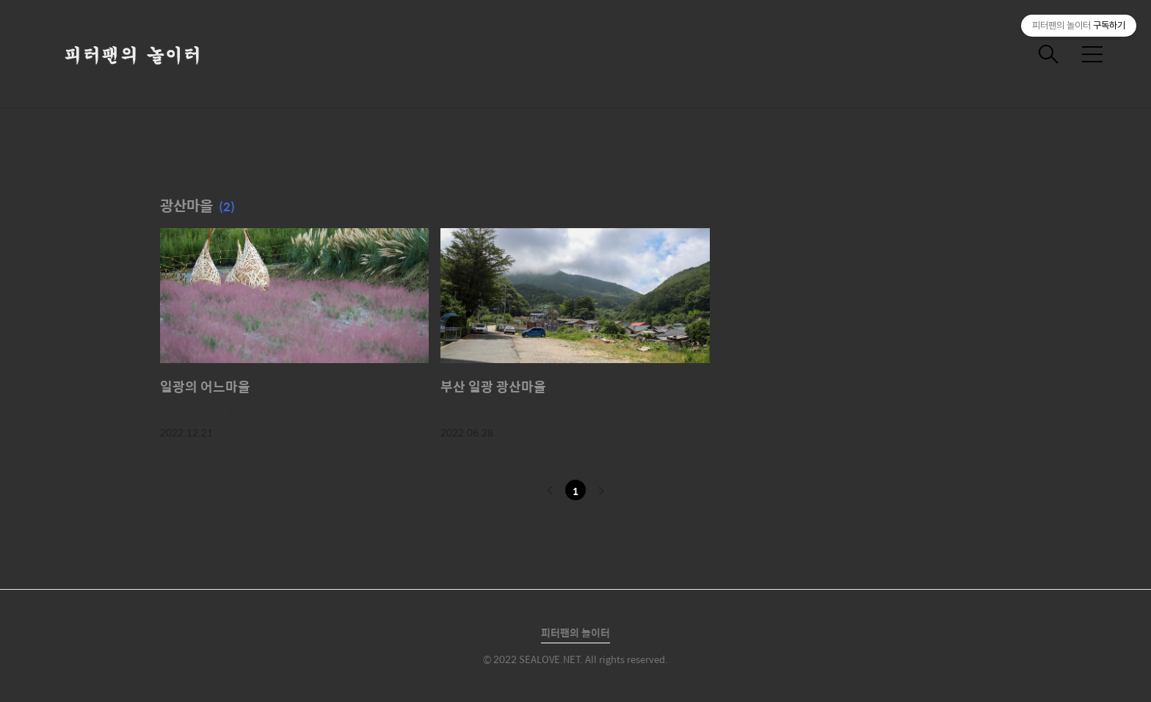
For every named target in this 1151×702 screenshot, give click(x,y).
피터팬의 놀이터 (575, 632)
